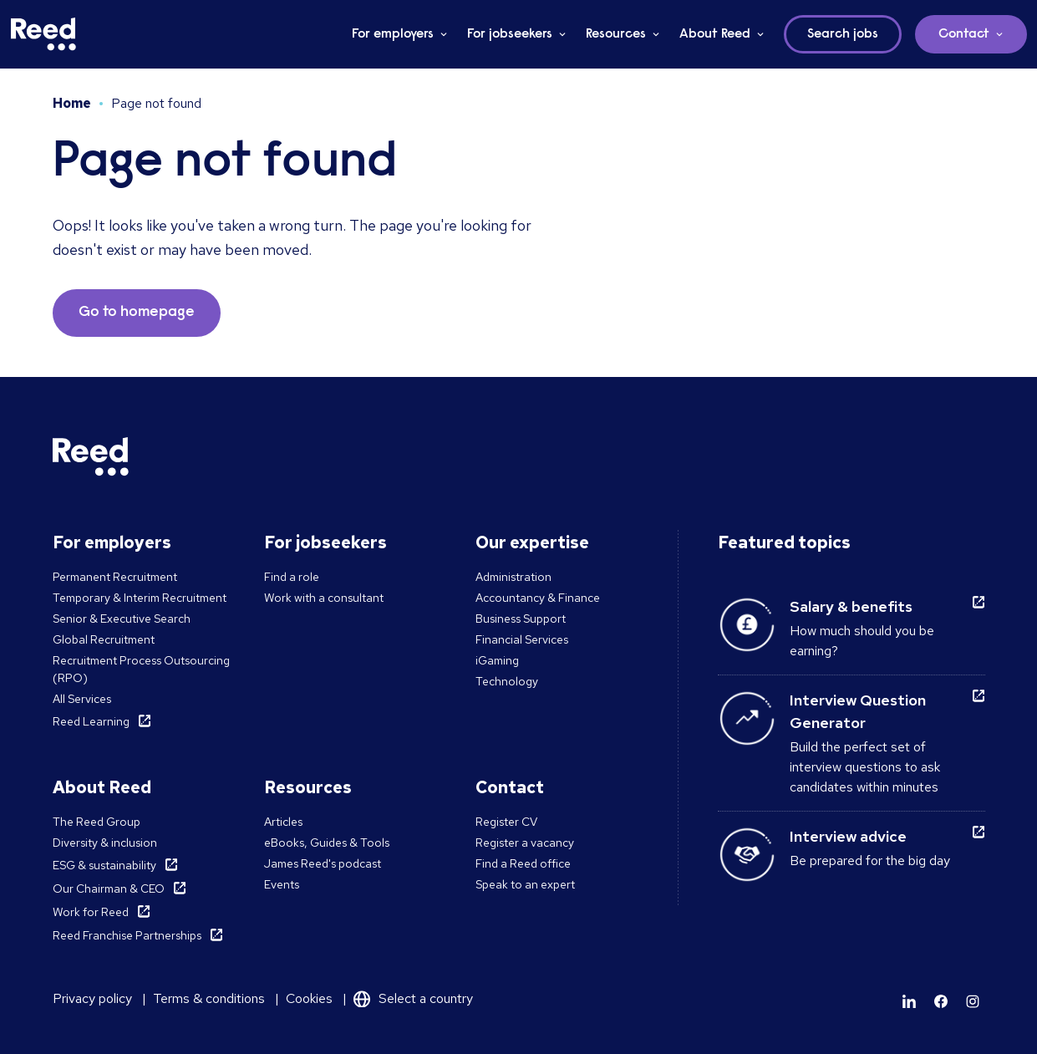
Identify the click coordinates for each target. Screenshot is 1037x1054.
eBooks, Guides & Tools (326, 842)
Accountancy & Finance (537, 597)
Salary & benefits (851, 606)
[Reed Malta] (43, 34)
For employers (393, 34)
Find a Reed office (523, 863)
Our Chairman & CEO (109, 888)
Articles (283, 821)
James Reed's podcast (322, 863)
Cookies (309, 998)
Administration (513, 576)
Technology (506, 681)
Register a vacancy (524, 842)
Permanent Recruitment (115, 576)
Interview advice (848, 836)
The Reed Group (96, 821)
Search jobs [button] (842, 34)
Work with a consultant (324, 597)
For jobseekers (509, 34)
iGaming (497, 660)
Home (72, 103)
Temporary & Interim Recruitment (139, 597)
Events (281, 884)
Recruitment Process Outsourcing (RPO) (141, 669)
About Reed (714, 34)
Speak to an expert (525, 884)
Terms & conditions (209, 998)
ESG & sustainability (104, 865)
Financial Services (521, 639)
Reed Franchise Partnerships (127, 935)
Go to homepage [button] (137, 312)
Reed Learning (91, 721)
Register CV (506, 821)
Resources (616, 34)
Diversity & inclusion (105, 842)
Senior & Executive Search (122, 618)
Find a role (291, 576)
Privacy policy (92, 998)
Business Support (520, 618)
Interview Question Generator (858, 711)
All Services (82, 698)
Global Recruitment (104, 639)
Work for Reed (91, 911)
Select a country (426, 998)
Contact (963, 34)
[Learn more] (909, 1001)
